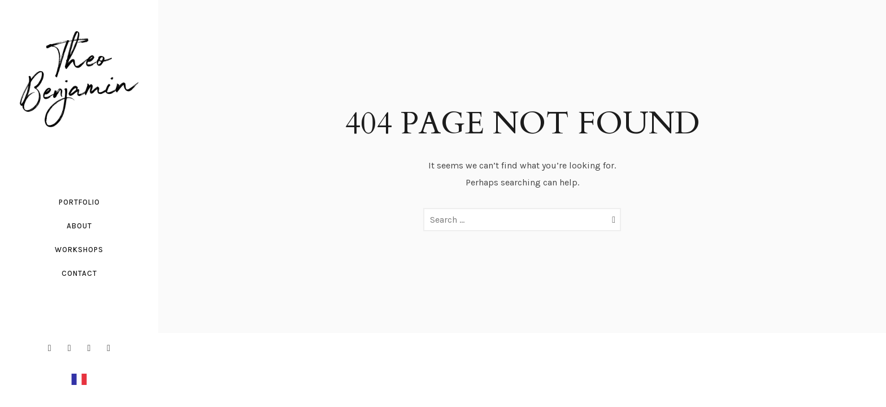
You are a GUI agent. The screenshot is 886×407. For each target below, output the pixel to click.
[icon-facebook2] (52, 348)
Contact (79, 273)
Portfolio (79, 202)
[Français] (79, 378)
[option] (79, 378)
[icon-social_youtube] (108, 348)
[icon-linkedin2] (92, 348)
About (79, 226)
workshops (79, 249)
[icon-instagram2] (72, 348)
